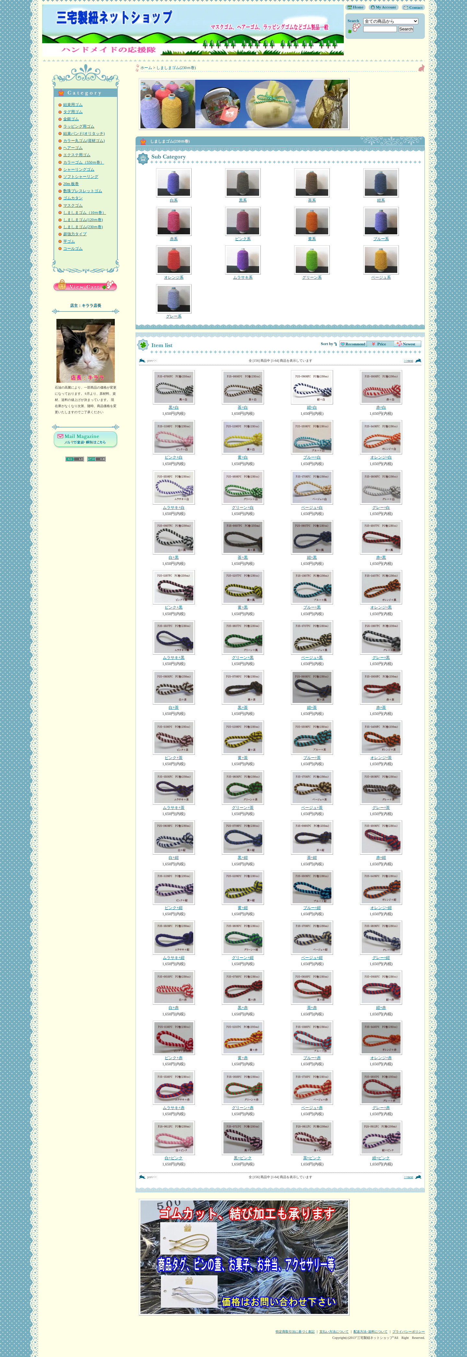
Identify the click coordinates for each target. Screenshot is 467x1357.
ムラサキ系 (243, 262)
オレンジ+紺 (381, 890)
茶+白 (243, 390)
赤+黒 (381, 540)
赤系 (174, 224)
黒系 (243, 185)
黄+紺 (243, 890)
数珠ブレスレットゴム (82, 191)
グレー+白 (381, 490)
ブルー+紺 (312, 890)
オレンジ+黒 (381, 590)
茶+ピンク (312, 1140)
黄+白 (243, 440)
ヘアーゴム (73, 148)
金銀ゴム (71, 119)
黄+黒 (243, 590)
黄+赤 (243, 1040)
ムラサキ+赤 (174, 1090)
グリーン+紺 (243, 940)
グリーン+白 (243, 490)
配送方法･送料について (370, 1331)
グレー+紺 (381, 940)
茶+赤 (312, 990)
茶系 (312, 185)
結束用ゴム (73, 104)
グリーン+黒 (243, 640)
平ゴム (69, 241)
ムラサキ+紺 (174, 940)
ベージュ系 (381, 262)
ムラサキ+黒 (174, 640)
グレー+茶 (381, 790)
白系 (174, 185)
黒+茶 (243, 690)
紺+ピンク (381, 1140)
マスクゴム (73, 205)
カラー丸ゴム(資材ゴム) (84, 140)
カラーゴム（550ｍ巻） (83, 162)
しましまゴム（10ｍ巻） (84, 212)
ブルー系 (381, 224)
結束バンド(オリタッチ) (84, 133)
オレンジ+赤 (381, 1040)
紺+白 (312, 390)
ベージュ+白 (312, 490)
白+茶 (174, 690)
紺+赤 (381, 990)
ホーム (146, 67)
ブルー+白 (312, 440)
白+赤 (174, 990)
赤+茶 (381, 690)
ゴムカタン (73, 198)
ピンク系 (243, 224)
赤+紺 (381, 840)
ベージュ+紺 (312, 940)
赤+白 (381, 390)
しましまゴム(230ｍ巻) (83, 227)
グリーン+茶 (243, 790)
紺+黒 (312, 540)
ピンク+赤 (174, 1040)
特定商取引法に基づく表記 (295, 1331)
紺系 (381, 185)
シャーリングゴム (78, 169)
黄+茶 (243, 740)
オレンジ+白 (381, 440)
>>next (408, 360)
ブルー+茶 (312, 740)
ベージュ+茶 (312, 790)
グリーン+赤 (243, 1090)
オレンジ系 (174, 262)
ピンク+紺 (174, 890)
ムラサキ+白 (174, 490)
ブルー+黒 (312, 590)
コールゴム (73, 248)
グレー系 (174, 301)
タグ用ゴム (73, 112)
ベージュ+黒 (312, 640)
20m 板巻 (71, 183)
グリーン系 (312, 262)
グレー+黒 (381, 640)
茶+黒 (243, 540)
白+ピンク (174, 1140)
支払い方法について (334, 1331)
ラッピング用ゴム (78, 126)
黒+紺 (243, 840)
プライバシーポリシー (408, 1331)
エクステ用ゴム (76, 155)
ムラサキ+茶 (174, 790)
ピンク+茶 (174, 740)
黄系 (312, 224)
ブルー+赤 (312, 1040)
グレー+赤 (381, 1090)
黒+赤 (243, 990)
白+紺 (174, 840)
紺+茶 (312, 690)
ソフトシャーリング (80, 176)
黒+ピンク (243, 1140)
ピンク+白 (174, 440)
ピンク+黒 (174, 590)
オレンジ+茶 (381, 740)
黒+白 (174, 390)
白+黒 (174, 540)
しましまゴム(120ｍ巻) (83, 219)
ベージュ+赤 (312, 1090)
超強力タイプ (75, 234)
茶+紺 (312, 840)
